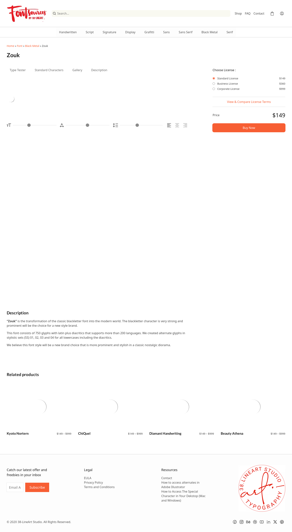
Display (130, 32)
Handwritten (68, 32)
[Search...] (143, 13)
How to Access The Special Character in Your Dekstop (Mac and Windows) (183, 495)
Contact (258, 13)
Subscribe (37, 487)
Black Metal (210, 32)
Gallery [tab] (77, 70)
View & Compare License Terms (249, 102)
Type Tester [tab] (18, 70)
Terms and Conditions (99, 487)
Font (19, 46)
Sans (166, 32)
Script (90, 32)
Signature (109, 32)
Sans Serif (186, 32)
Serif (230, 32)
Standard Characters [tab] (49, 70)
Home (10, 46)
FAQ (247, 13)
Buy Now (249, 128)
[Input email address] (15, 487)
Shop (238, 13)
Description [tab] (99, 70)
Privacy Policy (93, 482)
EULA (87, 478)
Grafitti (149, 32)
